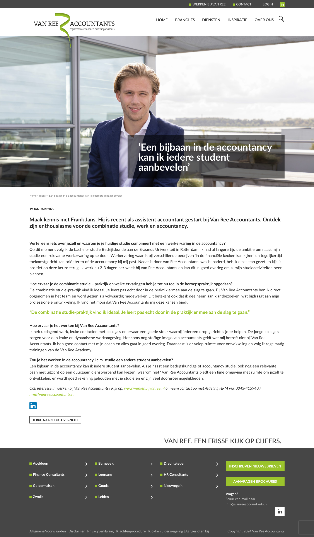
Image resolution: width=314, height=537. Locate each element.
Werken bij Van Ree (209, 4)
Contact (243, 4)
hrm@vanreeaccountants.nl (51, 395)
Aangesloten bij (197, 531)
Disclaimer (76, 531)
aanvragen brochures (255, 481)
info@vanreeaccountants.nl (247, 504)
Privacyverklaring (100, 531)
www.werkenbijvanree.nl (144, 389)
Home (162, 29)
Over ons (264, 29)
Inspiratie (237, 29)
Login (268, 4)
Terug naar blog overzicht (55, 420)
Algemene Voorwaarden (47, 531)
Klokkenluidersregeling (165, 531)
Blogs (42, 195)
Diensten (211, 29)
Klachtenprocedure (131, 531)
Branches (185, 29)
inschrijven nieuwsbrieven (255, 466)
